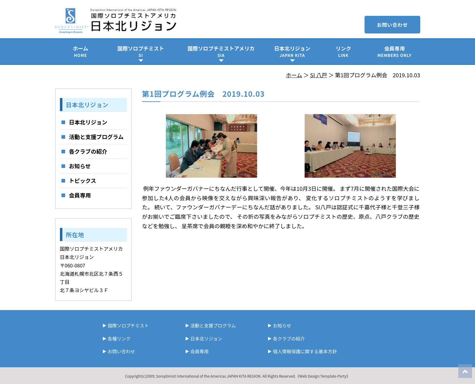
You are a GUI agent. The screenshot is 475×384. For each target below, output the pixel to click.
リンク (343, 51)
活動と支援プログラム (96, 137)
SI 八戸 (318, 75)
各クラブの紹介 (88, 151)
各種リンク (119, 338)
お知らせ (80, 166)
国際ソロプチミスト (141, 51)
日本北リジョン (292, 51)
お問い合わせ (392, 24)
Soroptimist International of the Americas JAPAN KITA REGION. (209, 376)
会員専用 (394, 51)
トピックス (82, 180)
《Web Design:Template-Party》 (323, 376)
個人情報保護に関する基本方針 (305, 351)
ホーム (80, 51)
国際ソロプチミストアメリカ (221, 51)
